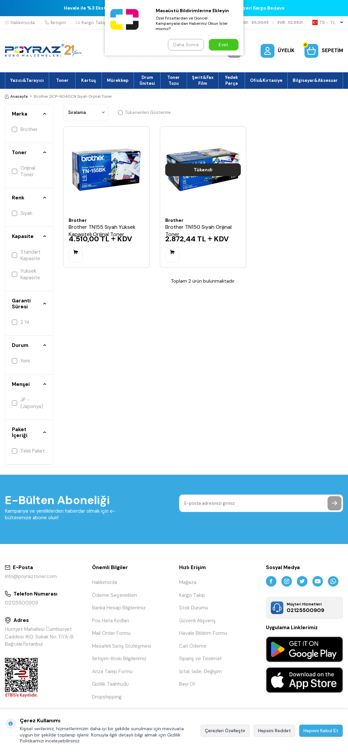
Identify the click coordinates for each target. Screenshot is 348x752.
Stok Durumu (193, 607)
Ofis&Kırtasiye (266, 80)
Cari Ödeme (192, 646)
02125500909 (21, 602)
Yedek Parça (231, 80)
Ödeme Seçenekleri (114, 595)
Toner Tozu (173, 80)
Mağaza (187, 582)
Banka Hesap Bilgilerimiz (119, 607)
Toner (62, 80)
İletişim (55, 22)
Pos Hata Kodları (110, 620)
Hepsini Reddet (274, 731)
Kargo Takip (91, 22)
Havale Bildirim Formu (203, 633)
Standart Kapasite (26, 255)
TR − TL (327, 22)
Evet (223, 45)
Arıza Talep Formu (112, 671)
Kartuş (88, 80)
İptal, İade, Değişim (200, 671)
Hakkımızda (20, 22)
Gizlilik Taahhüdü (110, 684)
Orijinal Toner (23, 171)
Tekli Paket (28, 451)
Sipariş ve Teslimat (200, 658)
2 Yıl (20, 322)
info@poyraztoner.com (31, 576)
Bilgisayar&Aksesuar (315, 80)
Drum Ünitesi (147, 80)
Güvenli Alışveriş (197, 620)
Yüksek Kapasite (26, 274)
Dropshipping (107, 697)
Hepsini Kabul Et (320, 731)
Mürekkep (118, 80)
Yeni (21, 361)
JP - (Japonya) (27, 403)
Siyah (22, 213)
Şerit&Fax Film (202, 80)
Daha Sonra (186, 45)
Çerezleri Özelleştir (225, 731)
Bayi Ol (187, 684)
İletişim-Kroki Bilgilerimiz (119, 658)
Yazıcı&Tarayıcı (27, 80)
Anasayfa (16, 96)
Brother (25, 129)
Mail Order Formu (111, 633)
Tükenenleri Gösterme (144, 112)
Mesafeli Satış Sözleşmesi (121, 646)
